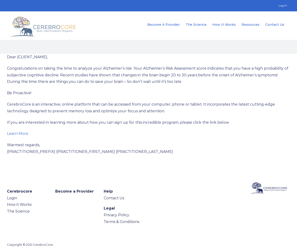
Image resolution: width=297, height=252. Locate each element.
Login (12, 198)
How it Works (19, 204)
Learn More (17, 133)
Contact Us (114, 198)
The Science (18, 211)
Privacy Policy (116, 215)
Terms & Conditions (121, 222)
